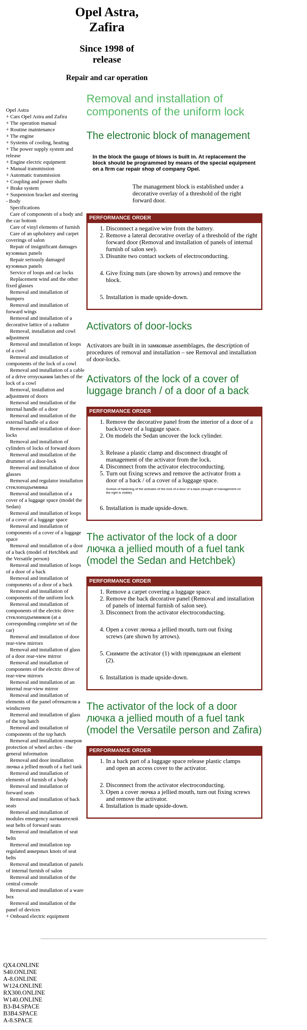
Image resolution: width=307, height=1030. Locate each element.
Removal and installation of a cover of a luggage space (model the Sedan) (44, 500)
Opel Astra (17, 110)
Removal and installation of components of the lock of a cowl (41, 360)
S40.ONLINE (20, 972)
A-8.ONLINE (20, 979)
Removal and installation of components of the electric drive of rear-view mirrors (43, 669)
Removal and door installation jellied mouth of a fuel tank (44, 763)
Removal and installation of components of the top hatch (37, 730)
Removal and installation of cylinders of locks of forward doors (43, 444)
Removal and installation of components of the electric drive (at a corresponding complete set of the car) (41, 617)
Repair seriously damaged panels (35, 262)
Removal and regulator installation (44, 483)
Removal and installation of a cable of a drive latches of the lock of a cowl (45, 376)
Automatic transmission (35, 175)
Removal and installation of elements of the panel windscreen (43, 701)
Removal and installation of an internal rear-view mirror (40, 685)
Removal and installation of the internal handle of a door (41, 405)
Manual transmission (32, 168)
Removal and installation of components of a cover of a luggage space (44, 532)
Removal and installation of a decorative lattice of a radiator (39, 321)
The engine (22, 136)
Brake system (24, 188)
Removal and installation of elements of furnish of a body (37, 776)
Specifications (25, 207)
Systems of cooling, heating (39, 142)
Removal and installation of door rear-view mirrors (42, 639)
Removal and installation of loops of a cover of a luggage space (43, 516)
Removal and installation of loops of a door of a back (43, 568)
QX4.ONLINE (21, 965)
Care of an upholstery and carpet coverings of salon (42, 236)
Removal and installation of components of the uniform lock (40, 594)
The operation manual (33, 123)
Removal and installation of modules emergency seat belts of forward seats (42, 818)
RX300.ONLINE (24, 992)
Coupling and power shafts (38, 181)
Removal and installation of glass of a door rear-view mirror (43, 652)
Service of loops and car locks (41, 272)
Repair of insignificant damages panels (41, 249)
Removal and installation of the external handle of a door (41, 418)
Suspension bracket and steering (44, 194)
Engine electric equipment (37, 162)
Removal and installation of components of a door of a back (39, 581)
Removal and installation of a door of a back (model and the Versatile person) (44, 552)
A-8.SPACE (17, 1020)
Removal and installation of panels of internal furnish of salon (44, 867)
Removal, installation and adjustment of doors (35, 392)
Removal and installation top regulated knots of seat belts (41, 851)
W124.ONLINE (22, 985)
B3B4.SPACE (20, 1013)
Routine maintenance (32, 129)
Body (14, 201)
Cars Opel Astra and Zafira (38, 116)
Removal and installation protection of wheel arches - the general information (44, 747)
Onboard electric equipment (39, 916)
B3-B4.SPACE (21, 1006)
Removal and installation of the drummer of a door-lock (41, 457)
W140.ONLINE (22, 999)
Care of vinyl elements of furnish (44, 227)
